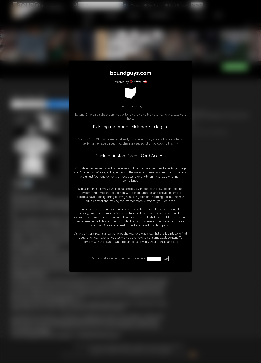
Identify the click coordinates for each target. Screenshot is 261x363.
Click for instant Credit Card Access (131, 156)
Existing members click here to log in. (130, 126)
